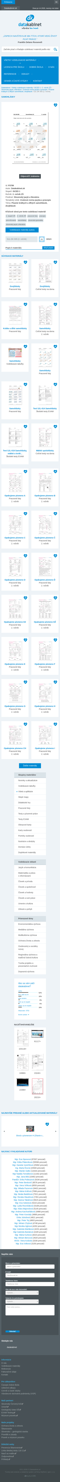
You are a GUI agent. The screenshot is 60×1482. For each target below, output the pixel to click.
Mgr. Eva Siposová (23, 1159)
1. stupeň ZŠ (10, 216)
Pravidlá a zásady (9, 1434)
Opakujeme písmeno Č (44, 538)
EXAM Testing (7, 1412)
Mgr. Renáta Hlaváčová (23, 1197)
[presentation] (26, 1322)
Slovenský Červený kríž (11, 1404)
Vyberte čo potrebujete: (15, 1298)
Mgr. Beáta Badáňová (23, 1194)
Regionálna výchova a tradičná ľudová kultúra (28, 956)
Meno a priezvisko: (13, 1263)
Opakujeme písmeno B (44, 496)
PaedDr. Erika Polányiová (23, 1180)
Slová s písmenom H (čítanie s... (30, 1135)
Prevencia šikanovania (11, 1448)
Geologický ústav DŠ (10, 1410)
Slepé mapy (23, 797)
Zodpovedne (6, 1456)
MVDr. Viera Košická (23, 1241)
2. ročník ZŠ (46, 88)
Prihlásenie (8, 2)
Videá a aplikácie (25, 791)
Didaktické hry (24, 802)
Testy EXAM (23, 819)
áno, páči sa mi (23, 994)
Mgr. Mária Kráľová (23, 1191)
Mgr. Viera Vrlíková (23, 1185)
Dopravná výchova (26, 971)
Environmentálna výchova (29, 924)
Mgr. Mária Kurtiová (23, 1235)
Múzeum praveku (8, 1415)
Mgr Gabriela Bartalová (23, 1232)
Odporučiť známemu (30, 176)
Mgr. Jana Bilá (23, 1177)
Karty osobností (25, 830)
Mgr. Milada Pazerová (23, 1188)
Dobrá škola (36, 67)
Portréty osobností (26, 836)
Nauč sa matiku (8, 1453)
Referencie (10, 74)
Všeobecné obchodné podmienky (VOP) (18, 1394)
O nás (51, 67)
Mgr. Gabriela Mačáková (23, 1229)
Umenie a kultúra (25, 903)
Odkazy (25, 74)
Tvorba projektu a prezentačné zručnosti (27, 964)
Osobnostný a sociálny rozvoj (28, 947)
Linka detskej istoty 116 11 (12, 1450)
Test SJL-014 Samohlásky (45, 408)
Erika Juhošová (23, 1217)
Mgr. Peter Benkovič (23, 1182)
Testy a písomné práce (28, 814)
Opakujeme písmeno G (15, 706)
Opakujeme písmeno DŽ (45, 622)
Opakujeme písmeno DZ (15, 622)
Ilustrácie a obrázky (26, 841)
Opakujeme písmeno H (44, 706)
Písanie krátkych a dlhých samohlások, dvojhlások (27, 91)
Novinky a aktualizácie (28, 780)
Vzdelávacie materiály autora (22, 230)
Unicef (4, 1407)
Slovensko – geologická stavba (14, 1431)
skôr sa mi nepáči (24, 1002)
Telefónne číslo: (12, 1281)
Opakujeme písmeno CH (15, 748)
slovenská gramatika (35, 220)
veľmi (20, 991)
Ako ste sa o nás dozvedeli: (16, 1289)
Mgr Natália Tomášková (23, 1174)
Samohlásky (45, 328)
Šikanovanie (6, 1429)
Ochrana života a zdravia (29, 941)
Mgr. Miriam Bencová (23, 1238)
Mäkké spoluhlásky (45, 450)
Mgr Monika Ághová (23, 1226)
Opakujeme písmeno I (45, 748)
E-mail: (8, 1272)
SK (56, 2)
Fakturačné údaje (8, 1372)
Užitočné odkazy (8, 1388)
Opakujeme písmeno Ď (44, 580)
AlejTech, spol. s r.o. (47, 1472)
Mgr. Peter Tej (23, 1220)
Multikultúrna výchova (27, 935)
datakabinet (12, 1347)
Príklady (4, 1459)
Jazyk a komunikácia (27, 867)
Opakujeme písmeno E (15, 664)
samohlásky (22, 220)
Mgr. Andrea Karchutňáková (23, 1212)
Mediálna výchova (26, 929)
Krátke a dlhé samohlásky (15, 328)
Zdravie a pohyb (25, 909)
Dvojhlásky (15, 286)
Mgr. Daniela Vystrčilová (22, 1165)
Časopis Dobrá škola (10, 1385)
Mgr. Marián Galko (22, 1171)
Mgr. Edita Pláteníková (22, 1162)
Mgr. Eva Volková (23, 1244)
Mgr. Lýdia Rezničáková (23, 1206)
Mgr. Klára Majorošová (23, 1209)
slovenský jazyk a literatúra (15, 224)
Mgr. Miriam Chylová (23, 1223)
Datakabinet (5, 88)
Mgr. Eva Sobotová (23, 1203)
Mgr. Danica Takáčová (23, 1200)
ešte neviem (22, 998)
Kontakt (37, 81)
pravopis (42, 216)
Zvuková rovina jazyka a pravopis (35, 90)
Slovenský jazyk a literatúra (11, 90)
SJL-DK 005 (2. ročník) (16, 239)
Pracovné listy (24, 808)
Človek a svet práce (26, 898)
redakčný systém (27, 1472)
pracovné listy (33, 216)
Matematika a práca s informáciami (26, 874)
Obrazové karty (24, 825)
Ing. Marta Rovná (22, 1168)
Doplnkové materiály (27, 852)
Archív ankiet (22, 1014)
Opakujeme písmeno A (15, 496)
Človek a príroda (25, 881)
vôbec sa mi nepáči (24, 1005)
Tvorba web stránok (12, 1472)
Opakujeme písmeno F (45, 664)
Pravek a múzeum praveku (12, 1437)
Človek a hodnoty (25, 892)
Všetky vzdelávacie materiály (20, 60)
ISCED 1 (37, 88)
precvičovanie (11, 220)
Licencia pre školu (14, 67)
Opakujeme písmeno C (15, 538)
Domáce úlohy (24, 847)
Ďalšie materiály (30, 765)
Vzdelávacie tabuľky (27, 786)
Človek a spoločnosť (27, 887)
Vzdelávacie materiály (10, 1366)
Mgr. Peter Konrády (23, 1214)
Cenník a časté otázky (16, 81)
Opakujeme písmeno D (15, 580)
